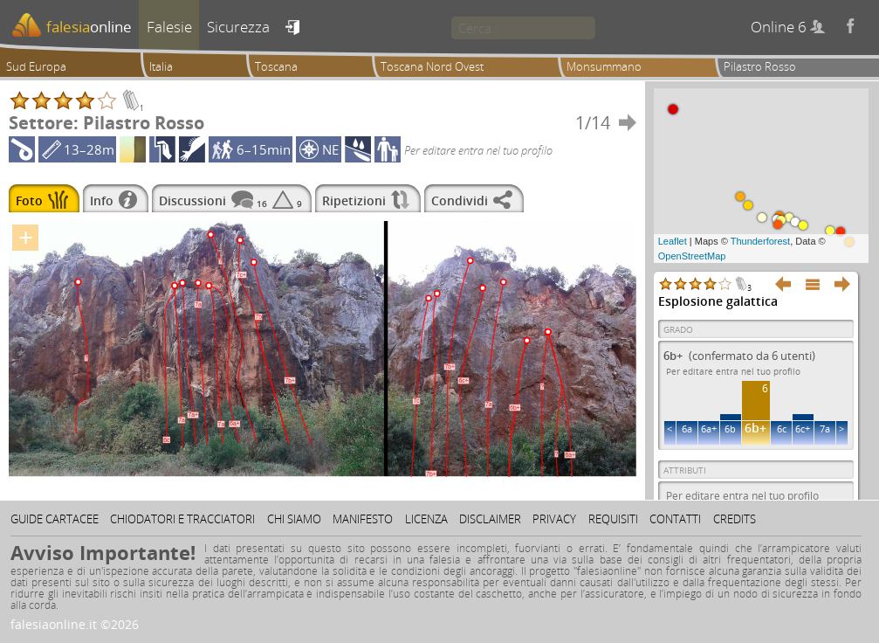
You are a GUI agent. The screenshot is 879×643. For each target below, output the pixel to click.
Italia (161, 66)
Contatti (675, 519)
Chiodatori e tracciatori (182, 519)
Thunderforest (760, 241)
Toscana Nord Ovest (432, 66)
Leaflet (672, 241)
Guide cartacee (54, 519)
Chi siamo (294, 519)
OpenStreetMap (692, 256)
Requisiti (613, 519)
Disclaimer (490, 519)
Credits (734, 519)
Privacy (554, 519)
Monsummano (604, 66)
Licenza (426, 519)
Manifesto (363, 519)
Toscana (276, 66)
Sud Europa (36, 66)
